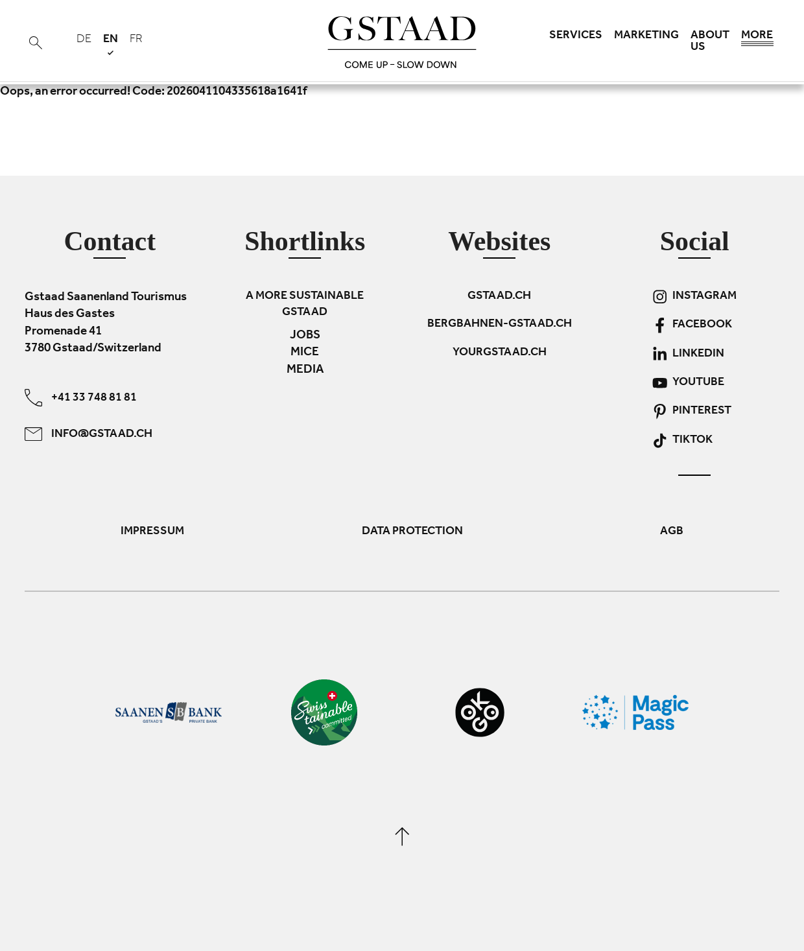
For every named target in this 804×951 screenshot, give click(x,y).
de (84, 40)
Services (575, 36)
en (110, 44)
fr (136, 40)
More (757, 38)
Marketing (646, 36)
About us (710, 42)
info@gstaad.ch (88, 433)
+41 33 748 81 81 (81, 397)
